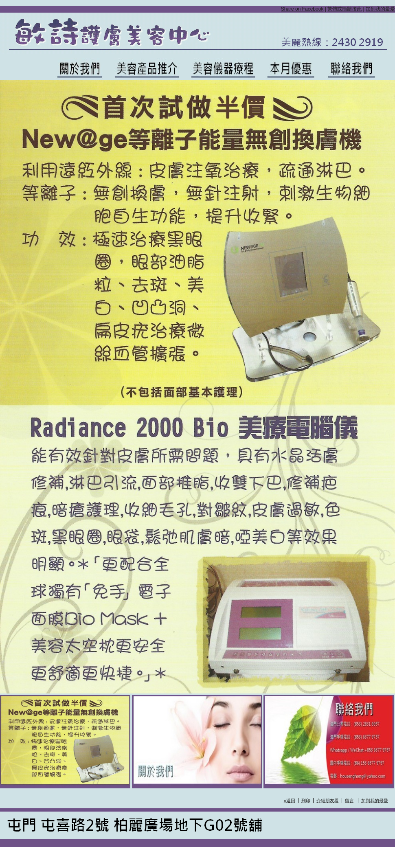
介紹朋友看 (327, 800)
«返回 (289, 800)
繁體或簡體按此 (344, 9)
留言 (349, 800)
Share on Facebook (302, 9)
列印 (305, 800)
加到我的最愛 (380, 9)
